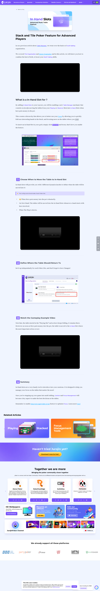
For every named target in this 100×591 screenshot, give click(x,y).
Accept (74, 586)
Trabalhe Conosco (56, 2)
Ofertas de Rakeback (70, 2)
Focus (60, 116)
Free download (11, 513)
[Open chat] (96, 587)
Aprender (30, 2)
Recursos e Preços (20, 2)
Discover (72, 515)
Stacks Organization (45, 54)
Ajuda (81, 2)
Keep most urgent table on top (40, 404)
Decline (68, 586)
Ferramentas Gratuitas (42, 2)
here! (78, 404)
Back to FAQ (20, 9)
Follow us (89, 531)
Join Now (40, 515)
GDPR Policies (56, 587)
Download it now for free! (50, 454)
